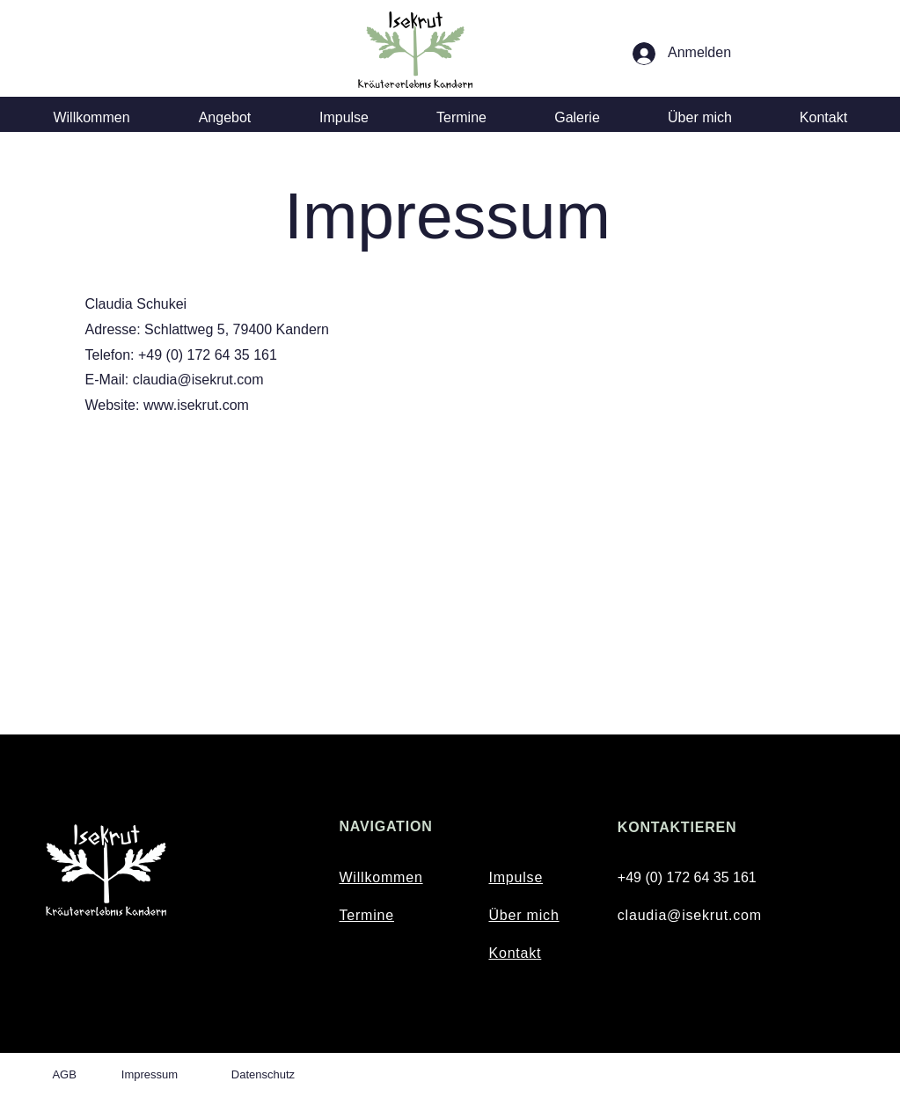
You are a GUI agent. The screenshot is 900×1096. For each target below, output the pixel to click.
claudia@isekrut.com (690, 915)
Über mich (523, 915)
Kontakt (514, 953)
